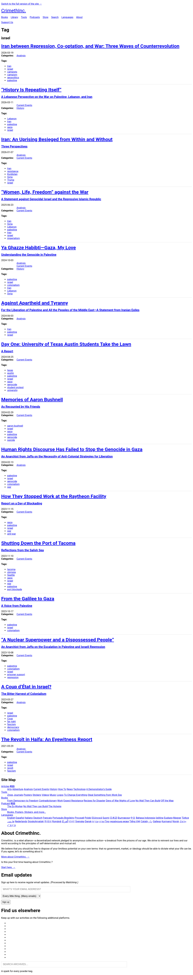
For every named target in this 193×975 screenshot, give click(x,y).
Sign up (5, 902)
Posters (28, 795)
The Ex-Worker (15, 806)
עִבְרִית (95, 821)
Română (56, 821)
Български (124, 817)
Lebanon (12, 118)
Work (60, 800)
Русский (79, 817)
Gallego (157, 821)
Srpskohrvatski (36, 821)
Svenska (79, 821)
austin (10, 373)
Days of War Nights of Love (120, 800)
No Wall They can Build (35, 806)
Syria (10, 177)
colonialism (13, 285)
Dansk (88, 821)
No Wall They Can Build (148, 800)
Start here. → (8, 867)
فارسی (10, 821)
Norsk (175, 821)
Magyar (177, 817)
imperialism (13, 238)
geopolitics (13, 77)
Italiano (29, 817)
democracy (13, 727)
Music (53, 795)
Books (4, 17)
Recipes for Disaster (94, 800)
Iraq (9, 232)
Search (55, 17)
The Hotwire (54, 806)
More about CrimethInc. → (15, 856)
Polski (88, 817)
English (11, 817)
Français (47, 817)
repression (13, 677)
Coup (10, 718)
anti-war (11, 533)
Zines (10, 795)
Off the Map (167, 800)
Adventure (17, 789)
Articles (5, 786)
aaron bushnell (15, 425)
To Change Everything (75, 795)
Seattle (11, 575)
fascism (11, 724)
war (9, 487)
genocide (12, 384)
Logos (60, 795)
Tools (24, 17)
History (20, 108)
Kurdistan (12, 174)
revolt (10, 768)
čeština (159, 817)
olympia (11, 572)
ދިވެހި (150, 821)
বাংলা (72, 821)
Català (144, 821)
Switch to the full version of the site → (21, 3)
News (70, 789)
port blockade (14, 589)
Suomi (106, 817)
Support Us (7, 22)
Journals (18, 795)
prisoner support (16, 674)
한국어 (48, 821)
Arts (9, 789)
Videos (45, 795)
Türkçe (185, 817)
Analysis (21, 55)
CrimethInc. (13, 10)
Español (20, 817)
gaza (9, 127)
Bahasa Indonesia (145, 817)
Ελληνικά (97, 817)
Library (14, 17)
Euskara (168, 817)
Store (45, 17)
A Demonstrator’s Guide (99, 789)
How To (62, 789)
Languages (67, 17)
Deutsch (37, 817)
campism (12, 74)
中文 (132, 817)
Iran (9, 66)
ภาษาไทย (104, 821)
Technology (79, 789)
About (79, 17)
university (12, 390)
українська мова (119, 821)
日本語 (113, 817)
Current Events (24, 105)
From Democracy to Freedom (22, 800)
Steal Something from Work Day (105, 795)
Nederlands (21, 821)
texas (10, 370)
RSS (12, 786)
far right (11, 721)
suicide (11, 440)
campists (12, 71)
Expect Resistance (73, 800)
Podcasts (35, 17)
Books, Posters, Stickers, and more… (26, 812)
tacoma (11, 569)
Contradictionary (48, 800)
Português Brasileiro (63, 817)
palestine (12, 80)
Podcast (5, 803)
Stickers (37, 795)
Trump (10, 179)
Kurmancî (167, 821)
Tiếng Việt (134, 821)
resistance (12, 171)
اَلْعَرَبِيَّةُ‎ (65, 821)
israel (10, 69)
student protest (15, 387)
